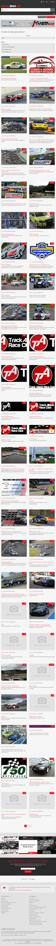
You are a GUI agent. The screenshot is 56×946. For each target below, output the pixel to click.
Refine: (3, 42)
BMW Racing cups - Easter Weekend (10, 501)
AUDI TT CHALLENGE (34, 234)
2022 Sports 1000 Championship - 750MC (39, 170)
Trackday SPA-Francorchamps (36, 594)
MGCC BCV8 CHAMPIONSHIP (35, 326)
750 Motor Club (5, 783)
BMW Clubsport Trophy (34, 531)
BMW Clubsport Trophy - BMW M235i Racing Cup (12, 469)
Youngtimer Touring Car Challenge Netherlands (12, 594)
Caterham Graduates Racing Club (9, 138)
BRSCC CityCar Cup (5, 295)
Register (52, 1)
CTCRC (2, 624)
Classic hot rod (32, 686)
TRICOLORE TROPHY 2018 (7, 416)
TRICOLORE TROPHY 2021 (7, 356)
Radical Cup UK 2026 (6, 109)
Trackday (31, 655)
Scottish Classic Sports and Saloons (37, 295)
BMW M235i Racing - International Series (11, 531)
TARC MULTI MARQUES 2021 (35, 393)
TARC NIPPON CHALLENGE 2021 (36, 356)
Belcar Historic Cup (33, 203)
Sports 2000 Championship (8, 234)
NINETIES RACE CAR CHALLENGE (8, 78)
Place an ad (50, 17)
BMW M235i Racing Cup (6, 562)
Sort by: (28, 35)
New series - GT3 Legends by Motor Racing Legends (41, 139)
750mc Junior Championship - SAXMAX (38, 733)
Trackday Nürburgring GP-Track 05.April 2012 (12, 749)
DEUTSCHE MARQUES (6, 387)
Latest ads (42, 17)
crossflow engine (33, 814)
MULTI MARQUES (33, 439)
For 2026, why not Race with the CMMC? (38, 78)
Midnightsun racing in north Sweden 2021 (39, 264)
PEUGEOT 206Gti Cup (6, 264)
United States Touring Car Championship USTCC (40, 109)
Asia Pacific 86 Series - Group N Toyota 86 (39, 624)
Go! (53, 10)
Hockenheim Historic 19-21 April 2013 (10, 686)
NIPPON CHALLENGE (6, 440)
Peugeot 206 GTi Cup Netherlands (9, 326)
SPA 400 (31, 501)
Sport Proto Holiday (6, 655)
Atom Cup (3, 716)
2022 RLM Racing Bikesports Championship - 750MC (13, 203)
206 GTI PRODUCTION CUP (35, 416)
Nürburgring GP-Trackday (35, 716)
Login (46, 1)
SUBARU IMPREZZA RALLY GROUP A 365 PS (39, 782)
